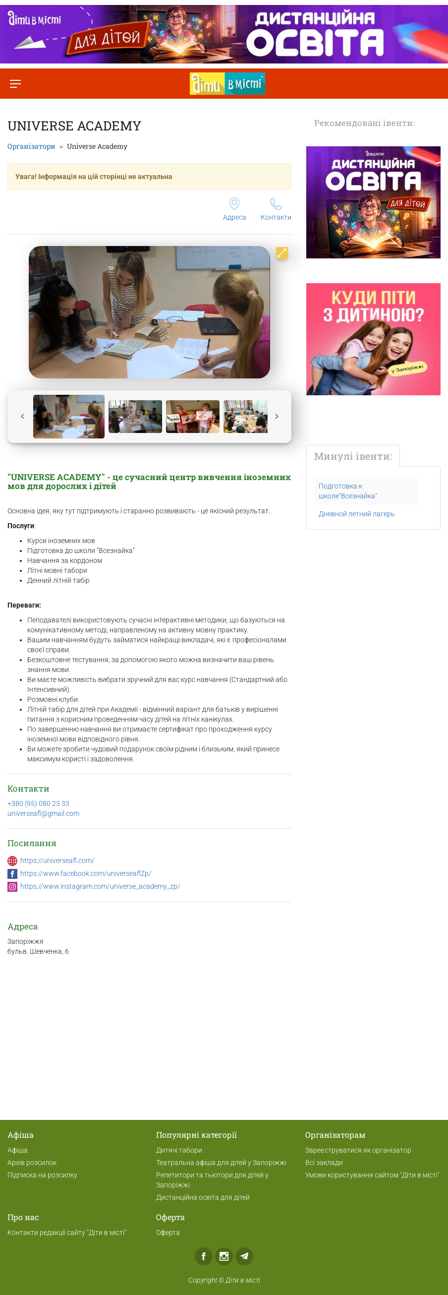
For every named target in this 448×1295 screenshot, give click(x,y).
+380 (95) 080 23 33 (38, 803)
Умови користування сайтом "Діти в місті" (372, 1175)
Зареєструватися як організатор (358, 1150)
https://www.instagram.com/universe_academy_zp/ (100, 886)
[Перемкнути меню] (15, 83)
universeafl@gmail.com (43, 813)
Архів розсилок (31, 1163)
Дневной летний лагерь (357, 514)
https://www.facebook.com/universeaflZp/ (86, 873)
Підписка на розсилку (42, 1175)
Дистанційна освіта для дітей (203, 1197)
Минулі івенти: (353, 455)
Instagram (224, 1256)
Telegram (244, 1256)
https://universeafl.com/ (57, 860)
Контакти (276, 209)
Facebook (204, 1256)
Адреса (234, 209)
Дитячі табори (179, 1150)
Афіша (17, 1150)
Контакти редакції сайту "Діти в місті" (66, 1232)
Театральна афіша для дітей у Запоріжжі (221, 1163)
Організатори (31, 146)
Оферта (168, 1232)
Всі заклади (324, 1163)
